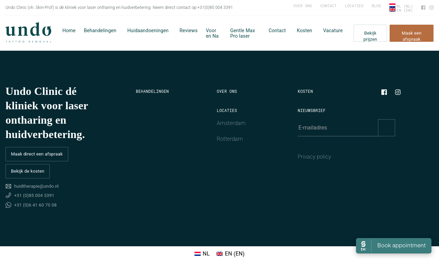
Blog (376, 5)
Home (68, 30)
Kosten (304, 30)
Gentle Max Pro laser (242, 33)
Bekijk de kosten (27, 171)
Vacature (333, 30)
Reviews (189, 30)
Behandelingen (100, 30)
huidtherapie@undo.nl (36, 186)
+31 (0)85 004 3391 (34, 195)
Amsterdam (231, 123)
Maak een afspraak (412, 36)
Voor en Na (212, 33)
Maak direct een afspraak (37, 154)
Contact (328, 5)
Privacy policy (314, 156)
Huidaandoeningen (147, 30)
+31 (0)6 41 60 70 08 (35, 205)
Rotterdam (230, 139)
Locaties (354, 5)
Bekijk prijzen (370, 36)
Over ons (302, 5)
